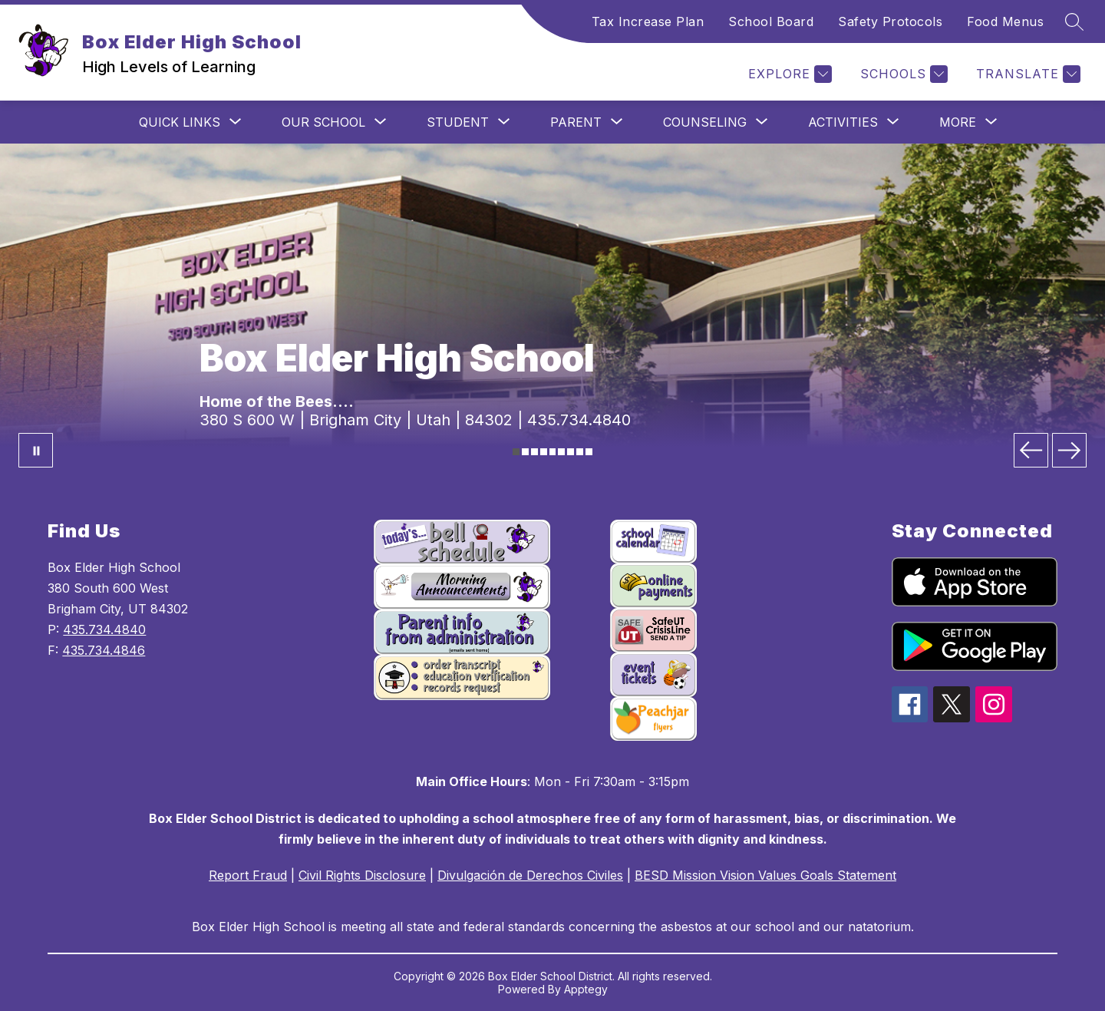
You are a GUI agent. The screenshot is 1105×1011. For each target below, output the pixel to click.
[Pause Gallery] (35, 450)
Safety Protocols (890, 21)
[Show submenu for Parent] (576, 122)
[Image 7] (570, 451)
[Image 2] (525, 451)
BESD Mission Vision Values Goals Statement (765, 875)
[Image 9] (588, 451)
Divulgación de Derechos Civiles (530, 875)
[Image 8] (579, 451)
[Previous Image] (1031, 450)
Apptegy (586, 989)
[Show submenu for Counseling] (705, 122)
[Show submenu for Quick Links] (179, 122)
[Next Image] (1069, 450)
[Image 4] (543, 451)
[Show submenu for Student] (458, 122)
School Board (770, 21)
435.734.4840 (104, 629)
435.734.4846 (103, 650)
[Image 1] (516, 451)
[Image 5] (552, 451)
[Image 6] (561, 451)
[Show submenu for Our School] (323, 122)
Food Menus (1005, 21)
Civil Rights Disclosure (362, 875)
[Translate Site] (1026, 74)
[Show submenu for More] (957, 122)
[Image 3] (534, 451)
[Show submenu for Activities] (843, 122)
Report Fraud (248, 875)
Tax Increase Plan (648, 21)
